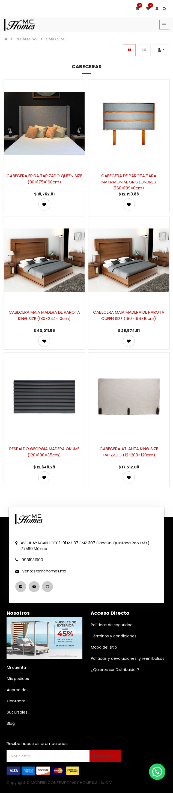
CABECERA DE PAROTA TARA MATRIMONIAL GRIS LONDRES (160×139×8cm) (128, 182)
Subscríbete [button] (105, 755)
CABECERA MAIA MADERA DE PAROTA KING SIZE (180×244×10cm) (44, 315)
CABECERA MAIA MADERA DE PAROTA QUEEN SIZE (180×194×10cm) (128, 315)
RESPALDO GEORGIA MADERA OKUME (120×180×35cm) (44, 452)
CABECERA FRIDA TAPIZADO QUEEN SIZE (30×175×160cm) (44, 179)
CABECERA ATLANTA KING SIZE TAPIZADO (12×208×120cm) (129, 452)
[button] (161, 50)
